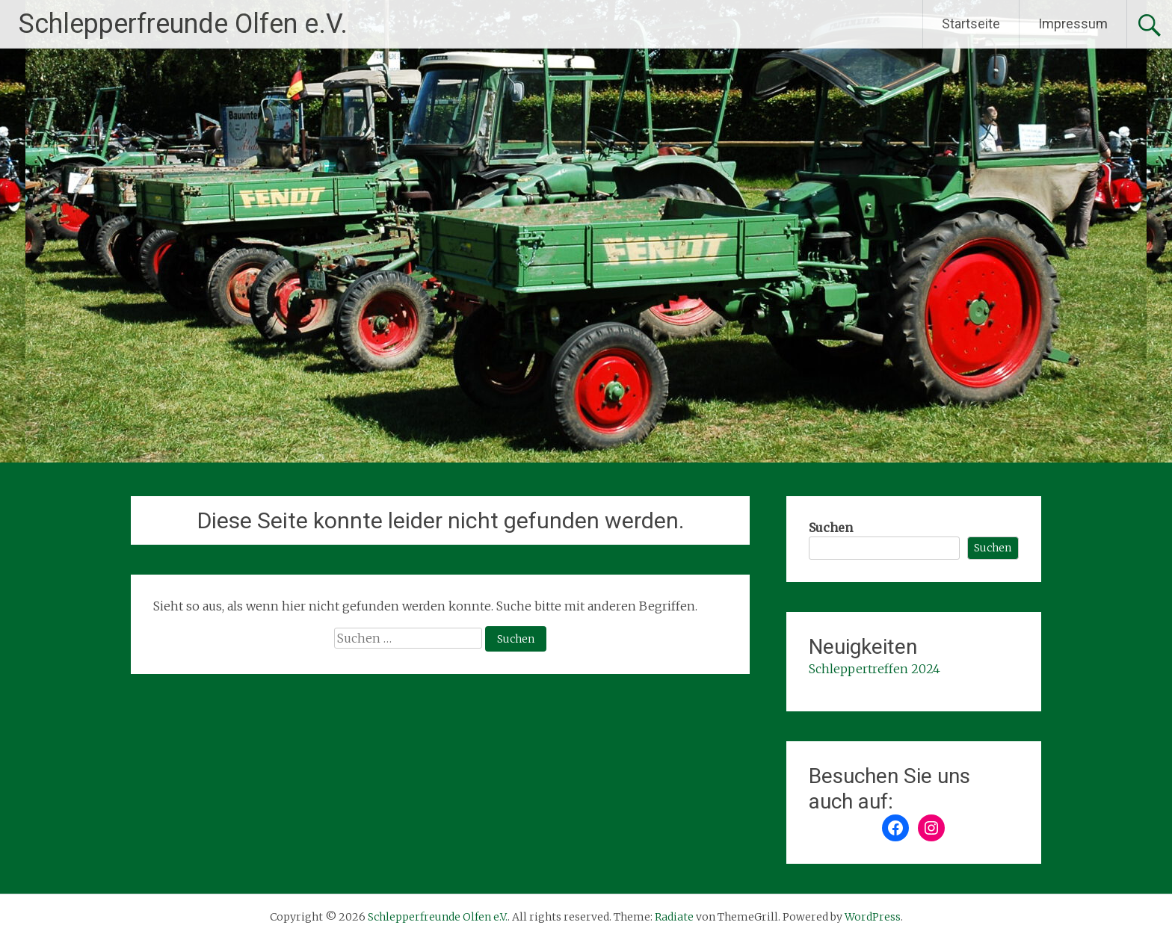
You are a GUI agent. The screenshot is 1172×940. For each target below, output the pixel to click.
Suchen (831, 527)
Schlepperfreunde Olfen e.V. (183, 24)
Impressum (1073, 23)
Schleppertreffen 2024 (874, 668)
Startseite (971, 23)
